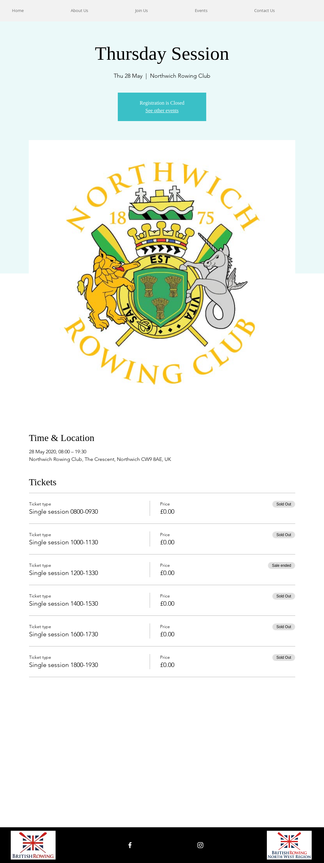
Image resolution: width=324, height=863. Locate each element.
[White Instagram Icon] (200, 845)
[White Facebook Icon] (130, 845)
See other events (162, 110)
